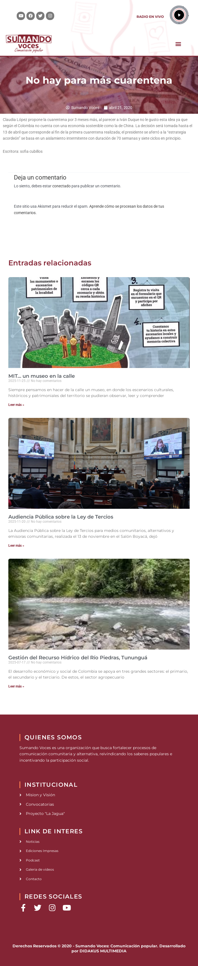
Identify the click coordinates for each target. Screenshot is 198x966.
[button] (178, 43)
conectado (61, 186)
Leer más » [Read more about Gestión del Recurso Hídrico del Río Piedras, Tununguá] (16, 686)
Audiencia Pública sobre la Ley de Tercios (60, 517)
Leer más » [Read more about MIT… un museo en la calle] (16, 405)
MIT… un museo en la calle (41, 376)
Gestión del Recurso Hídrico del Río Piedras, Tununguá (77, 658)
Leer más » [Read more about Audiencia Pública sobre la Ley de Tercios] (16, 546)
